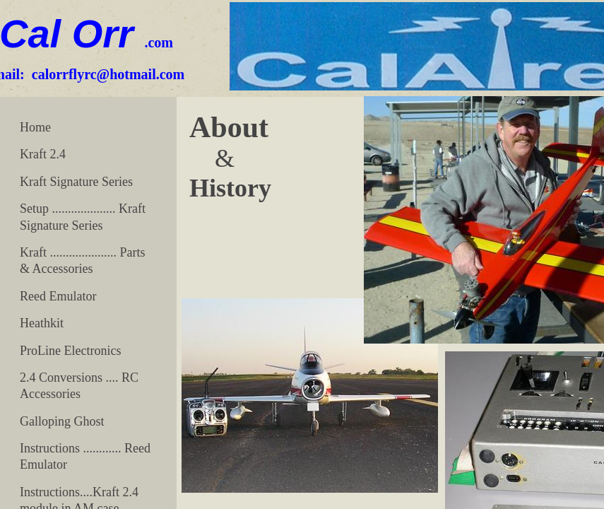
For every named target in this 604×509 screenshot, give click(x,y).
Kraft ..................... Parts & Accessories (82, 260)
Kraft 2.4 (43, 154)
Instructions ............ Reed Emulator (85, 456)
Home (35, 127)
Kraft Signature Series (76, 182)
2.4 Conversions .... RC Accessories (79, 385)
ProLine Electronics (70, 351)
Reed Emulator (58, 296)
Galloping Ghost (62, 421)
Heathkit (42, 323)
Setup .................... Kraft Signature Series (83, 216)
